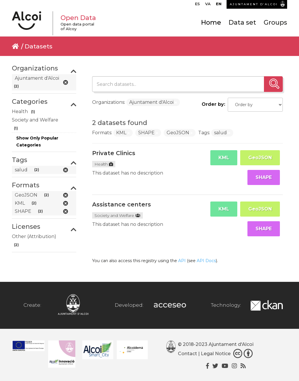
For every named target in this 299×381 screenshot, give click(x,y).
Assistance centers (121, 204)
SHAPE (264, 177)
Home (211, 22)
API (182, 260)
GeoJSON (260, 157)
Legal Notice (216, 353)
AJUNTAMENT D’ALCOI (254, 4)
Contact (187, 353)
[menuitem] (197, 5)
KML (223, 157)
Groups (275, 22)
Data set (242, 22)
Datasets (38, 46)
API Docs (206, 260)
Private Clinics (113, 153)
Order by (213, 104)
